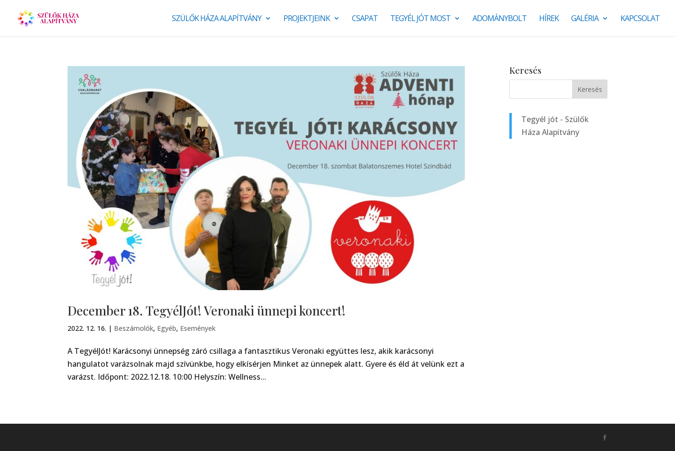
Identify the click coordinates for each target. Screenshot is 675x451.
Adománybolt (499, 19)
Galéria (584, 19)
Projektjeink (306, 19)
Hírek (549, 19)
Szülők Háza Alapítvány (216, 19)
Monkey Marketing (119, 437)
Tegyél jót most (420, 19)
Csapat (365, 19)
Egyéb (166, 328)
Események (197, 328)
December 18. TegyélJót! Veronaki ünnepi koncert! (207, 310)
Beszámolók (133, 328)
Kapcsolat (640, 19)
